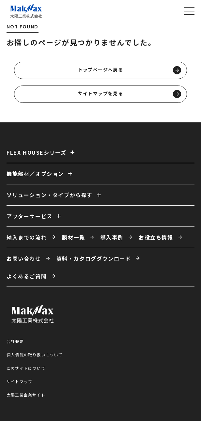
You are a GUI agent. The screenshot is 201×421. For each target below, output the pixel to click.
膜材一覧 (73, 237)
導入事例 (111, 237)
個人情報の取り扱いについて (35, 354)
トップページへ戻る (129, 70)
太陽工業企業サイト (26, 395)
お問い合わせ (24, 258)
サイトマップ (19, 381)
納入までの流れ (27, 237)
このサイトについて (26, 368)
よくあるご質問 (27, 276)
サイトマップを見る (129, 94)
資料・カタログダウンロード (93, 258)
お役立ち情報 (156, 237)
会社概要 (15, 341)
